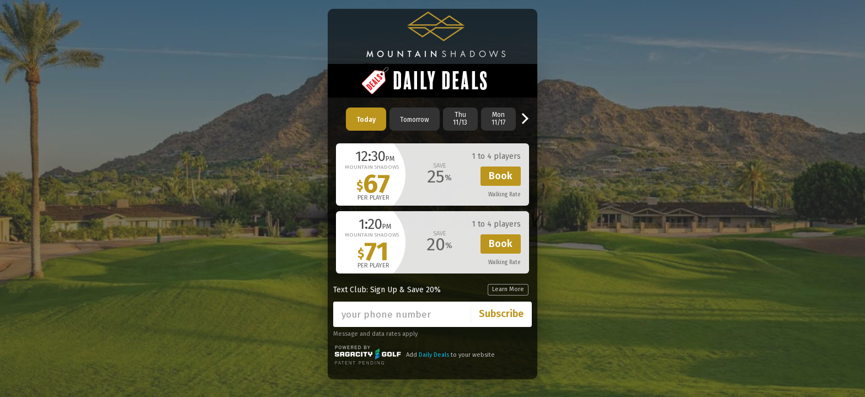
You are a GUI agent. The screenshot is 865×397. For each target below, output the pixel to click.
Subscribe (501, 314)
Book (500, 176)
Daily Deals (434, 354)
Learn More (508, 289)
